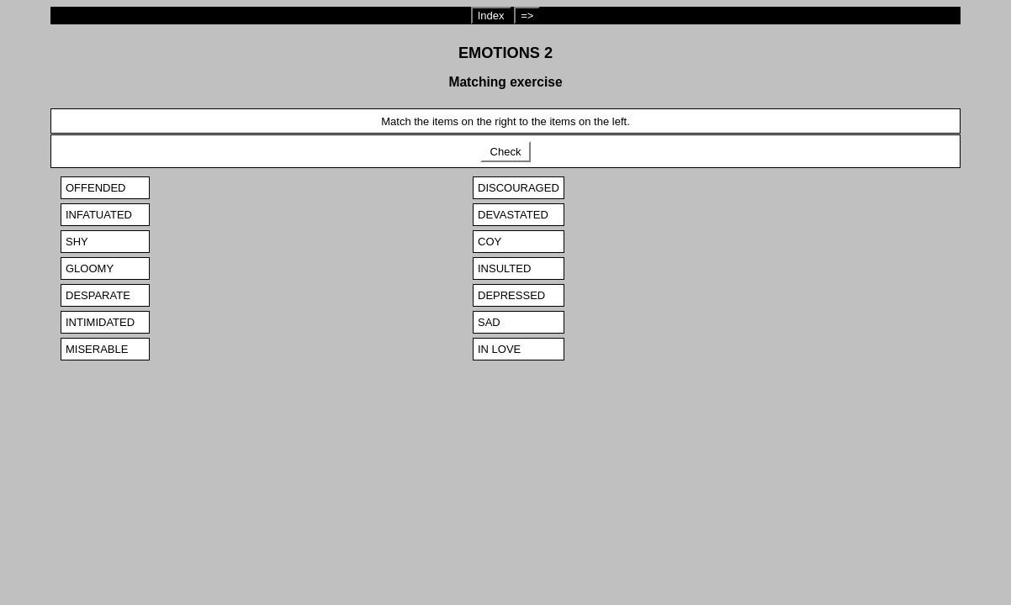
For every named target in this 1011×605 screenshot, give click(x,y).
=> (527, 15)
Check (505, 151)
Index (491, 15)
